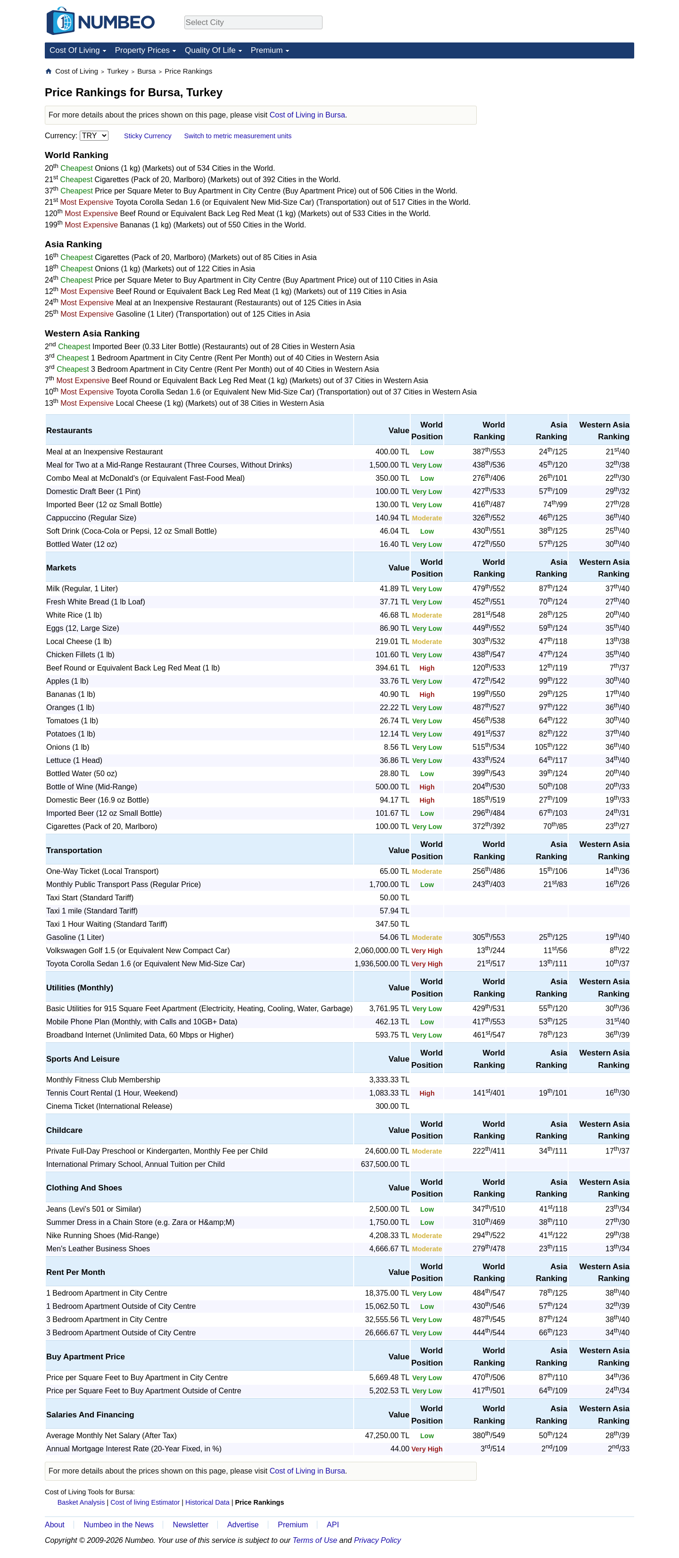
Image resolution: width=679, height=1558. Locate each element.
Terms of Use (315, 1540)
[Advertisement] (563, 125)
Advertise (243, 1525)
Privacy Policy (377, 1540)
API (333, 1525)
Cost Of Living (75, 50)
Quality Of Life (210, 50)
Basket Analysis (81, 1502)
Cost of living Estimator (145, 1502)
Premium (267, 50)
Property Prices (142, 50)
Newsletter (191, 1525)
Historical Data (207, 1502)
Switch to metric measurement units (237, 136)
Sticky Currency (148, 136)
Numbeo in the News (118, 1525)
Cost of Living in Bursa (307, 115)
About (55, 1525)
